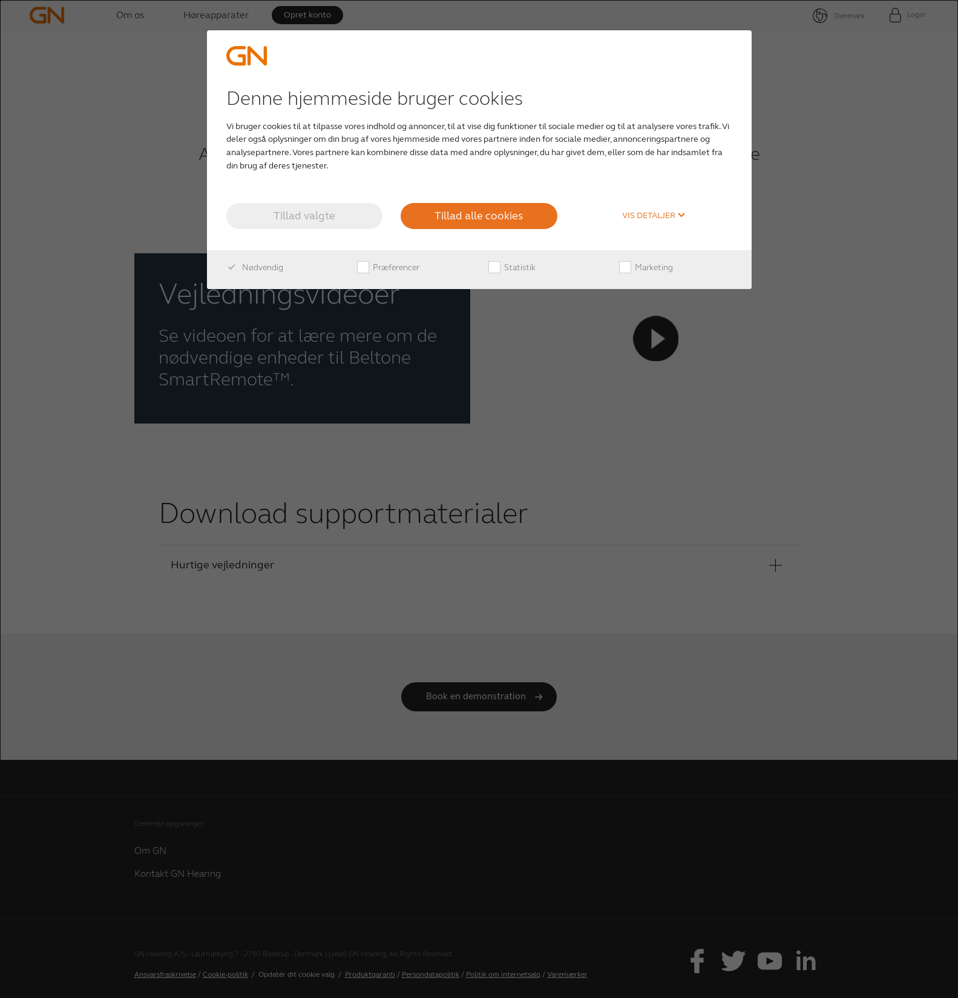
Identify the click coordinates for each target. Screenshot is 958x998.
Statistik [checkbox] (512, 267)
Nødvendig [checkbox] (254, 267)
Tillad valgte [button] (304, 215)
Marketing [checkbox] (646, 267)
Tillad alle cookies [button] (479, 215)
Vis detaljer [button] (654, 216)
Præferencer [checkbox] (388, 267)
